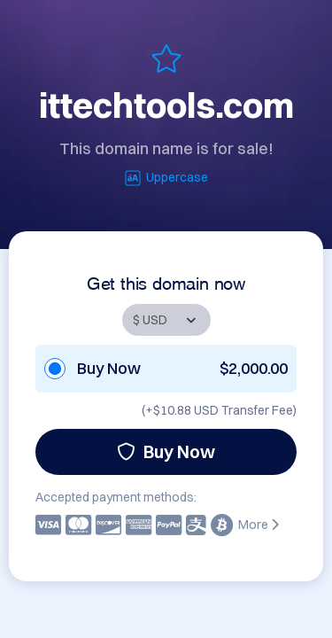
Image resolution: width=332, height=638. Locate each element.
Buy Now (166, 451)
